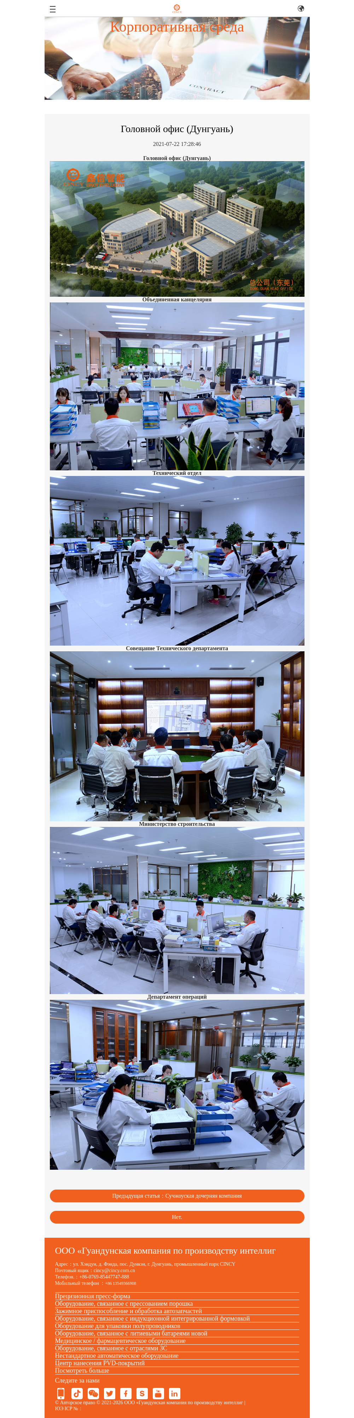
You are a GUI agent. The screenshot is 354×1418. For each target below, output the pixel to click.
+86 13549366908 (120, 1283)
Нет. (177, 1217)
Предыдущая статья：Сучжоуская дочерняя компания (177, 1196)
